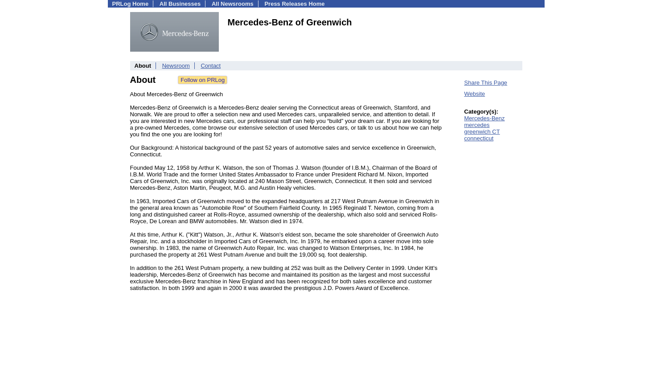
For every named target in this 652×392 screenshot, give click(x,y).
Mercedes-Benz (484, 118)
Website (474, 93)
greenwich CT (482, 131)
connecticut (479, 138)
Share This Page (486, 82)
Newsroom (176, 65)
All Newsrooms (233, 3)
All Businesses (180, 3)
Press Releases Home (294, 3)
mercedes (477, 125)
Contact (211, 65)
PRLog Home (130, 3)
